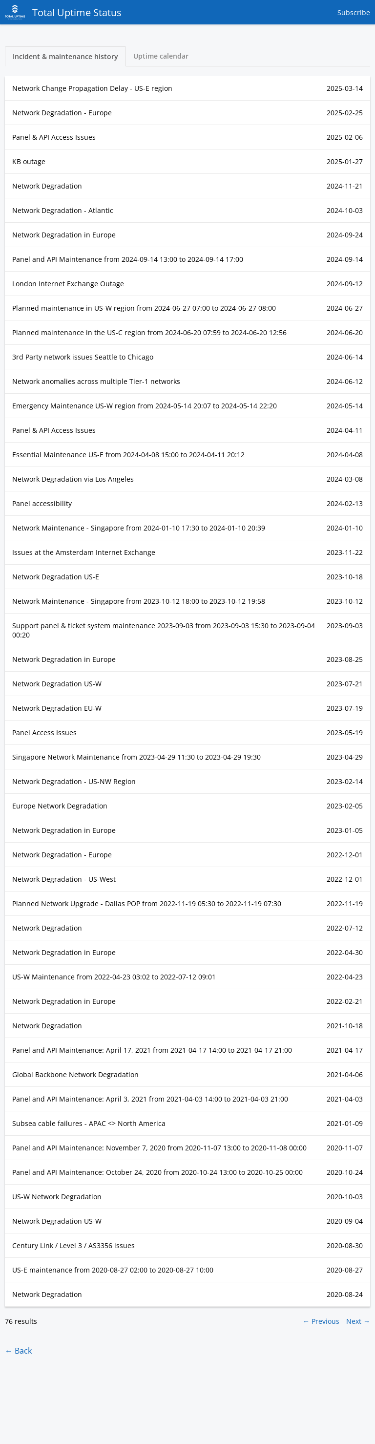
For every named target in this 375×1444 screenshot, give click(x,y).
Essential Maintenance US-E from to (128, 454)
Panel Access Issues (44, 732)
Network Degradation (47, 186)
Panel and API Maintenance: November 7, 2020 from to (159, 1147)
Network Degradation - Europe (62, 112)
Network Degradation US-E (55, 576)
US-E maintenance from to (112, 1269)
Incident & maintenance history (65, 56)
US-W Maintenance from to (114, 976)
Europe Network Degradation (59, 805)
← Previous (321, 1321)
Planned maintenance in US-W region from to (144, 308)
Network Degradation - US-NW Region (74, 781)
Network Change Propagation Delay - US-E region (92, 88)
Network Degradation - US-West (64, 879)
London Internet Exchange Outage (68, 283)
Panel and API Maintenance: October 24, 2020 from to (157, 1172)
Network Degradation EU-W (57, 708)
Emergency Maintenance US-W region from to (144, 405)
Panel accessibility (42, 503)
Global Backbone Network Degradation (75, 1074)
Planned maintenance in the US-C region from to (149, 332)
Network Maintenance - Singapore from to (138, 527)
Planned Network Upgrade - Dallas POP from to (146, 903)
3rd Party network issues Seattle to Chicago (82, 356)
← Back (18, 1350)
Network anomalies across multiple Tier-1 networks (96, 381)
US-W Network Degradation (57, 1196)
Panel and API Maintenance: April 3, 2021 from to (150, 1099)
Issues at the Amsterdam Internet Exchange (83, 552)
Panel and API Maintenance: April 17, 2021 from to (152, 1050)
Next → (358, 1321)
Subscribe (353, 12)
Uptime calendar (160, 56)
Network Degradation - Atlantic (62, 210)
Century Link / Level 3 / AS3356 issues (73, 1245)
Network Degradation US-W (57, 683)
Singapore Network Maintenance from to (136, 757)
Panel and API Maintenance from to (127, 259)
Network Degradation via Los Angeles (73, 479)
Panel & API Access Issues (54, 137)
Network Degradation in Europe (64, 234)
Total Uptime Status (63, 12)
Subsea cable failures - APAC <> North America (89, 1123)
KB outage (28, 161)
